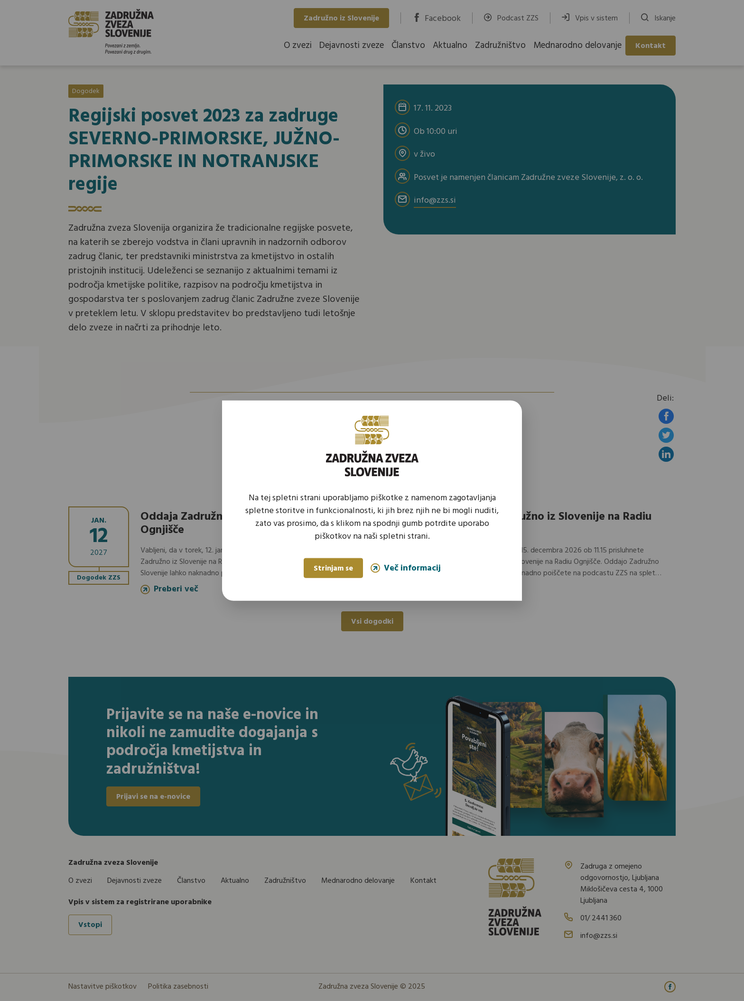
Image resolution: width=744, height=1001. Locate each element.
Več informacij (406, 567)
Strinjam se (333, 568)
